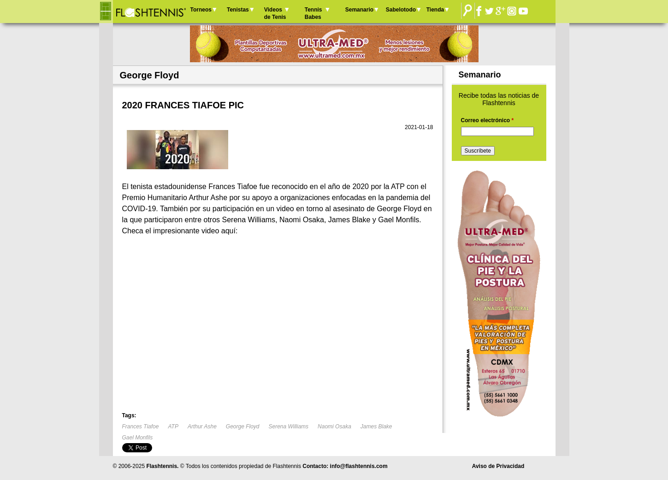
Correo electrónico (487, 120)
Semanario (359, 9)
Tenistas (238, 9)
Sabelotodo (401, 9)
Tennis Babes (313, 13)
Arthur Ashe (202, 426)
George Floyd (243, 426)
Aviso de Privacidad (498, 466)
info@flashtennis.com (359, 466)
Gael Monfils (137, 437)
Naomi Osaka (334, 426)
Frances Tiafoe (140, 426)
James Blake (376, 426)
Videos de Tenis (275, 13)
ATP (173, 426)
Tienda (435, 9)
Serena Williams (289, 426)
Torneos (201, 9)
